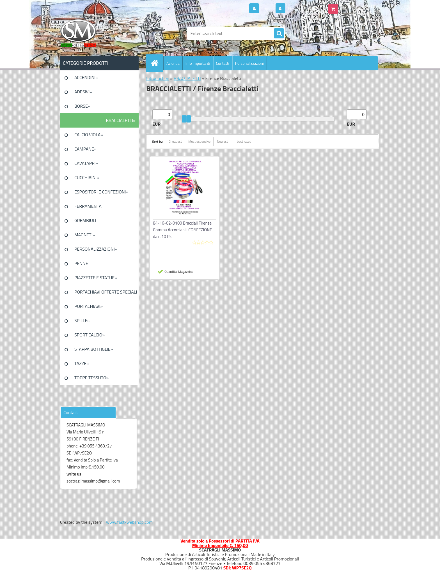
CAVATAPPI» (86, 163)
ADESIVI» (83, 91)
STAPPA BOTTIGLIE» (93, 349)
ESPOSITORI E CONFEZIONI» (101, 191)
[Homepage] (156, 63)
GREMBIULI (85, 220)
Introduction (157, 78)
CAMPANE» (85, 149)
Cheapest (175, 141)
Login (267, 8)
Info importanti (197, 63)
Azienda (173, 63)
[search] (279, 33)
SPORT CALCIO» (89, 334)
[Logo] (98, 33)
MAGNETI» (84, 234)
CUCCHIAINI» (86, 177)
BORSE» (82, 106)
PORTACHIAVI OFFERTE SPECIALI (105, 292)
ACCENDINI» (86, 77)
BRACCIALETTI (187, 78)
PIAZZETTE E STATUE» (95, 277)
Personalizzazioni (249, 63)
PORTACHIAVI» (88, 306)
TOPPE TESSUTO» (91, 377)
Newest (222, 141)
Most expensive (199, 141)
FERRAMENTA (88, 206)
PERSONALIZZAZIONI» (95, 249)
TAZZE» (81, 363)
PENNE (81, 263)
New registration (303, 8)
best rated (244, 141)
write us (74, 474)
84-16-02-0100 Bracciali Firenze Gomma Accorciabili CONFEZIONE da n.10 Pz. (182, 230)
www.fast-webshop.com (129, 522)
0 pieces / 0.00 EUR (358, 6)
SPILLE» (82, 320)
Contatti (222, 63)
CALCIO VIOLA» (88, 134)
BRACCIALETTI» (121, 120)
